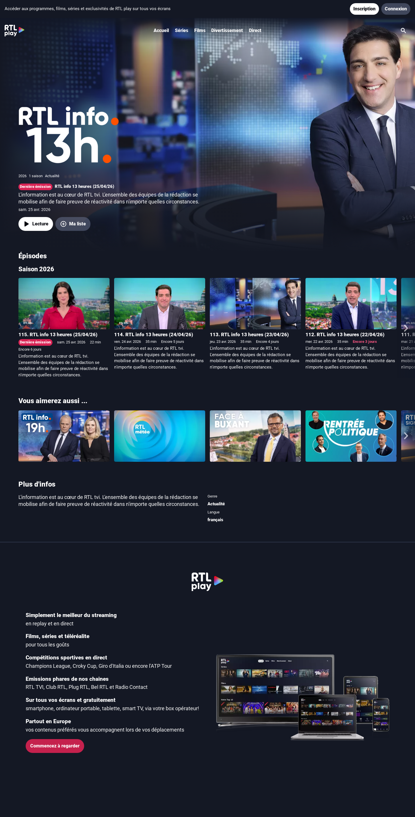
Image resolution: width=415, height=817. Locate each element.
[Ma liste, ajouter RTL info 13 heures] (72, 224)
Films (199, 30)
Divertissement (227, 30)
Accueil (161, 30)
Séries (181, 30)
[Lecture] (35, 224)
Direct (255, 30)
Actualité (216, 503)
